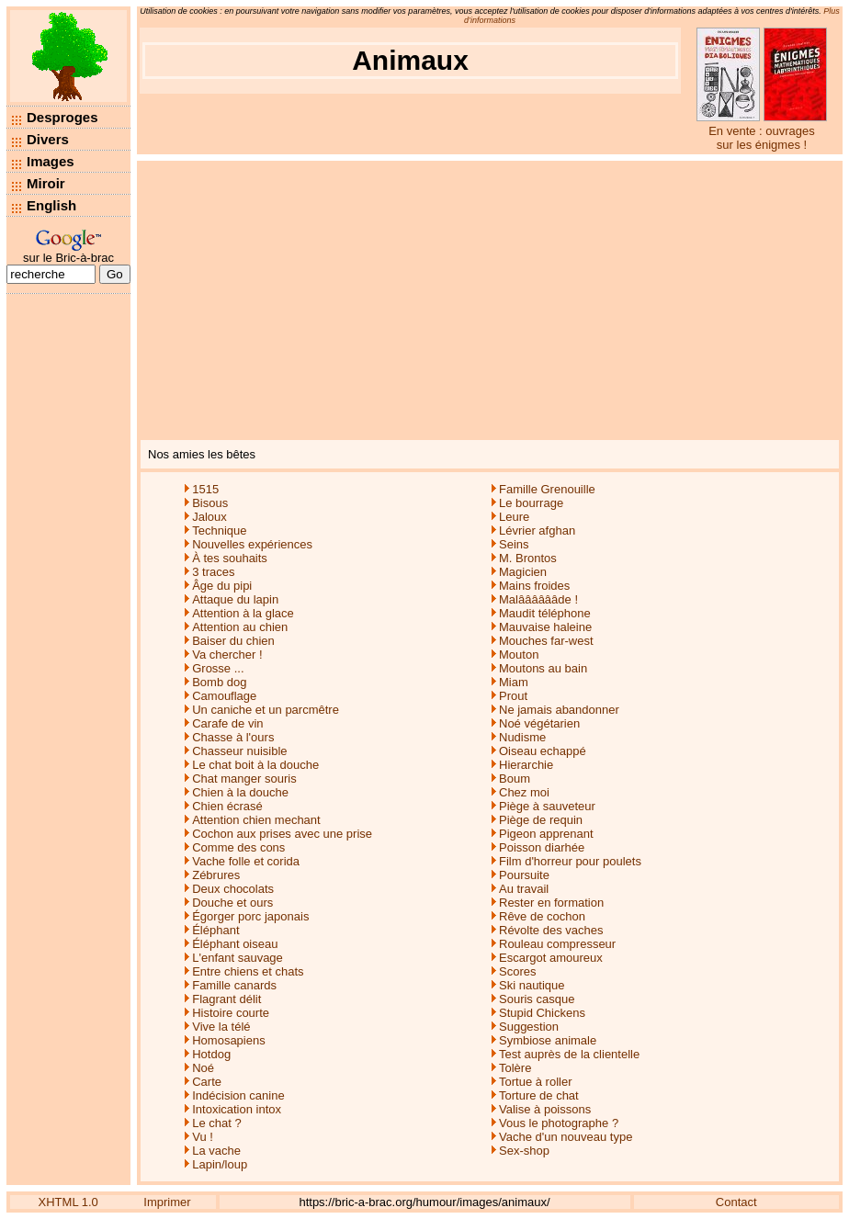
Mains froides (534, 586)
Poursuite (524, 875)
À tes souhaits (229, 558)
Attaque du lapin (235, 599)
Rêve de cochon (542, 916)
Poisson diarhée (541, 847)
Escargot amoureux (551, 958)
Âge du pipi (222, 586)
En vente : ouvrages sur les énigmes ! (761, 138)
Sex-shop (524, 1150)
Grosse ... (217, 668)
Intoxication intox (236, 1109)
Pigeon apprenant (546, 834)
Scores (517, 971)
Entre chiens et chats (247, 971)
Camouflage (224, 696)
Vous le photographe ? (558, 1123)
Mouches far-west (546, 641)
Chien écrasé (227, 806)
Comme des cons (238, 847)
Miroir (46, 183)
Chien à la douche (240, 792)
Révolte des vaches (551, 930)
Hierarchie (526, 765)
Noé (203, 1068)
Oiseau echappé (542, 751)
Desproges (62, 117)
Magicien (523, 572)
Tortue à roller (535, 1082)
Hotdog (211, 1054)
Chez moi (524, 792)
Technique (219, 530)
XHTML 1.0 (68, 1202)
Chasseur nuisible (239, 751)
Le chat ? (217, 1123)
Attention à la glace (243, 613)
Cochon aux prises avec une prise (282, 834)
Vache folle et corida (246, 861)
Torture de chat (539, 1095)
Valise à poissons (545, 1109)
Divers (48, 139)
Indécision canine (238, 1095)
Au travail (524, 889)
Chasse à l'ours (233, 737)
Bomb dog (219, 682)
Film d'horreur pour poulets (570, 861)
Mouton (518, 654)
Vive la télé (221, 1026)
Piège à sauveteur (547, 806)
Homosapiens (229, 1040)
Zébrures (216, 875)
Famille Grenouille (547, 489)
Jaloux (209, 517)
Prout (513, 696)
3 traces (213, 572)
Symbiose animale (547, 1040)
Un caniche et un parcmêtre (265, 710)
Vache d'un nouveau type (565, 1137)
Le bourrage (531, 503)
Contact (736, 1202)
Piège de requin (541, 820)
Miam (513, 682)
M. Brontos (528, 558)
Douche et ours (232, 902)
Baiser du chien (233, 641)
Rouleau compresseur (557, 944)
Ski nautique (532, 985)
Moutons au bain (543, 668)
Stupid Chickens (542, 1013)
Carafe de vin (227, 723)
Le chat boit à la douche (255, 765)
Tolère (515, 1068)
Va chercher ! (227, 654)
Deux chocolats (233, 889)
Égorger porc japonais (250, 916)
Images (50, 161)
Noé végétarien (539, 723)
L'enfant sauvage (237, 958)
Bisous (210, 503)
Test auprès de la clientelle (569, 1054)
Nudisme (522, 737)
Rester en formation (551, 902)
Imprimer (166, 1202)
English (51, 205)
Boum (514, 778)
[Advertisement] (490, 298)
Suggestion (529, 1026)
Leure (514, 517)
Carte (206, 1082)
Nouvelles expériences (252, 544)
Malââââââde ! (538, 599)
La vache (216, 1150)
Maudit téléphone (545, 613)
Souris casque (536, 999)
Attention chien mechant (256, 820)
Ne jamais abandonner (559, 710)
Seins (514, 544)
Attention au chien (240, 627)
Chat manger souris (244, 778)
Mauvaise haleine (545, 627)
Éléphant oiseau (234, 944)
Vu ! (202, 1137)
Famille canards (234, 985)
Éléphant (215, 930)
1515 (205, 489)
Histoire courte (230, 1013)
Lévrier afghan (537, 530)
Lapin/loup (219, 1164)
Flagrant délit (226, 999)
